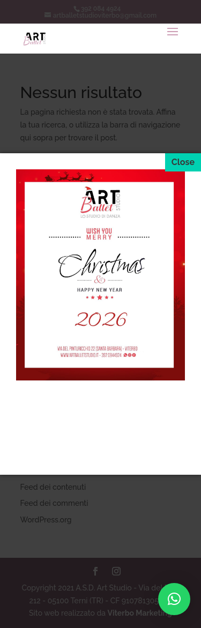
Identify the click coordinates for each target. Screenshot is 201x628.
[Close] (183, 162)
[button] (174, 599)
